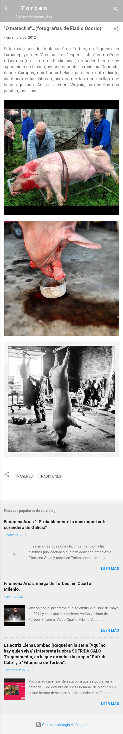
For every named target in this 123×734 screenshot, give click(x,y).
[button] (116, 29)
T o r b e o (34, 8)
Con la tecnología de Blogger (61, 725)
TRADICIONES (50, 476)
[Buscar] (116, 9)
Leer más (110, 568)
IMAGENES (24, 476)
